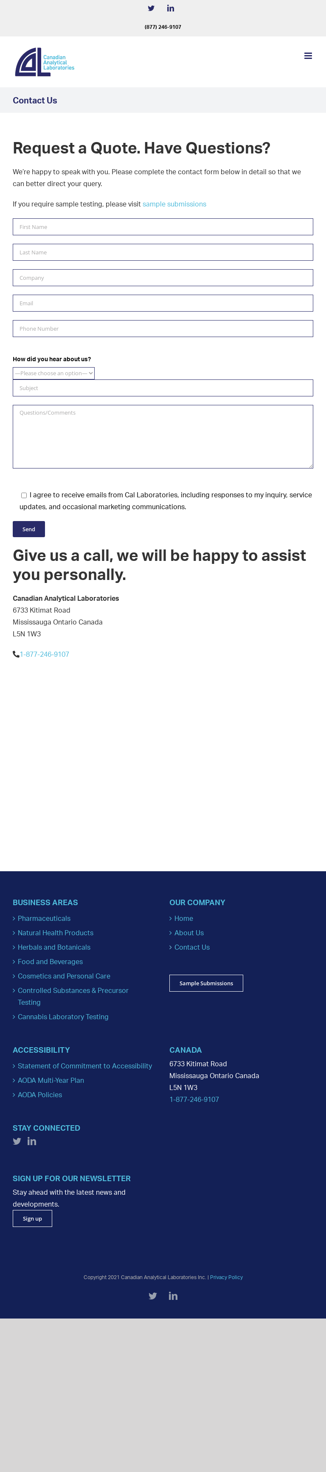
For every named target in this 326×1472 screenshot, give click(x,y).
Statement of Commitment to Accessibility (85, 1066)
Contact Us (192, 947)
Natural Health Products (55, 932)
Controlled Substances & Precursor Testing (73, 996)
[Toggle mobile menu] (308, 55)
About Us (189, 932)
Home (183, 918)
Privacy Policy (226, 1277)
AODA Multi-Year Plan (51, 1080)
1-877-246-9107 (44, 654)
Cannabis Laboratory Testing (63, 1016)
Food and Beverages (50, 961)
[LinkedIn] (32, 1141)
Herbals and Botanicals (54, 947)
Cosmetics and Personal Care (64, 976)
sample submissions (174, 204)
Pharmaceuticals (44, 918)
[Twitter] (17, 1141)
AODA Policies (40, 1094)
